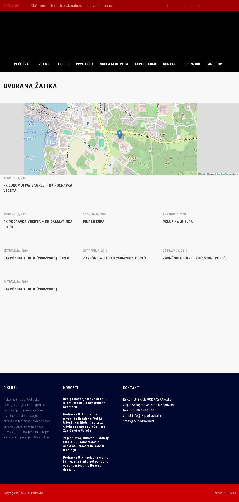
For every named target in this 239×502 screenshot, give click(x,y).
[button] (119, 134)
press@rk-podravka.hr (138, 421)
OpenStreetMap (223, 174)
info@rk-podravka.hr (146, 416)
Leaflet (202, 174)
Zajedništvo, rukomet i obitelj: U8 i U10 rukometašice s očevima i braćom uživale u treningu (86, 444)
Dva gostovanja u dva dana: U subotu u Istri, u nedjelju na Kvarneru (85, 403)
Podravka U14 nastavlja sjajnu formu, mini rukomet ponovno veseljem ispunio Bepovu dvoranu (86, 463)
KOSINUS (230, 493)
